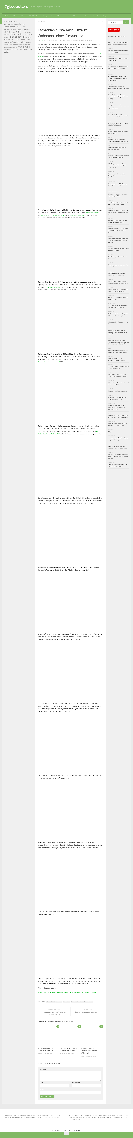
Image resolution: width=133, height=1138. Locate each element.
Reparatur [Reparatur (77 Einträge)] (29, 39)
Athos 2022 (41, 21)
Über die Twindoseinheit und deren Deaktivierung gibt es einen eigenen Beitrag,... (118, 456)
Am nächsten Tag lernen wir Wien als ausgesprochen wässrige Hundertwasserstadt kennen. (70, 992)
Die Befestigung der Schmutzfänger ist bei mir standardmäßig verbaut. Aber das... (118, 240)
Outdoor (7, 16)
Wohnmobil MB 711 (57, 16)
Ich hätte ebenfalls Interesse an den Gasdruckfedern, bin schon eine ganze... (118, 68)
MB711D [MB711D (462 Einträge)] (21, 31)
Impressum (77, 1130)
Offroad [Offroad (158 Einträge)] (13, 34)
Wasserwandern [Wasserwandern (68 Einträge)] (26, 44)
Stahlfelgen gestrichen (79, 215)
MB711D (53, 1001)
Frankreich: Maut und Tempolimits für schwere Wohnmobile (89, 1050)
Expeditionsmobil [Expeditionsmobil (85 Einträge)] (19, 27)
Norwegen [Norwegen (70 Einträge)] (6, 34)
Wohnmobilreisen (88, 1001)
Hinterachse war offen (92, 212)
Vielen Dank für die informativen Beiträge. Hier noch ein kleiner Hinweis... (117, 176)
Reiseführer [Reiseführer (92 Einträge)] (27, 37)
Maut (48, 1001)
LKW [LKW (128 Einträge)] (22, 29)
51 (79, 1026)
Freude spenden (114, 29)
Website (42, 1089)
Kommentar (43, 1069)
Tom (42, 40)
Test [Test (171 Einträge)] (21, 42)
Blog (104, 16)
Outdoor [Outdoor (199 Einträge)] (20, 34)
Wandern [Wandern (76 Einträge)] (9, 44)
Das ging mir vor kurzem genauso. (117, 391)
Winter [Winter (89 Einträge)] (15, 47)
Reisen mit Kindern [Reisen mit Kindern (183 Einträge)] (12, 39)
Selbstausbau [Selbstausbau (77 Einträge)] (8, 42)
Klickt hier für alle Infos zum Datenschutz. (47, 1117)
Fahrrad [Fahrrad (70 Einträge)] (26, 27)
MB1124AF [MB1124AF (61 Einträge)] (29, 32)
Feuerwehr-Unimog (45, 56)
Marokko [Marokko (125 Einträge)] (27, 29)
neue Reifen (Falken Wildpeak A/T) (53, 215)
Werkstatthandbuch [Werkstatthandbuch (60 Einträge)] (8, 47)
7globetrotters (16, 6)
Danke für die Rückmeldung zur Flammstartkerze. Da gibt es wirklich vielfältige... (118, 97)
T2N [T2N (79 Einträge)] (18, 42)
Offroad (15, 16)
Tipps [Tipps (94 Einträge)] (25, 42)
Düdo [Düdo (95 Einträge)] (24, 24)
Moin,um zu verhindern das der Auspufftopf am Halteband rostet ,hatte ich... (117, 332)
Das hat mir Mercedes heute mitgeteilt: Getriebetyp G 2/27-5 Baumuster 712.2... (117, 407)
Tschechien (79, 1001)
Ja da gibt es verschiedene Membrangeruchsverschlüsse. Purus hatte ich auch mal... (118, 107)
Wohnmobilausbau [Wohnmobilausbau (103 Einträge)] (10, 50)
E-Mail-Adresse (76, 1082)
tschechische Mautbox (54, 287)
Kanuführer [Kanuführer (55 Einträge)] (13, 29)
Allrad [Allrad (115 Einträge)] (9, 24)
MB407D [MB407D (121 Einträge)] (7, 32)
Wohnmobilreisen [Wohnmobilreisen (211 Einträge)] (24, 49)
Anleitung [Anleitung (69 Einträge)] (13, 24)
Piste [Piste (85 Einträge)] (30, 34)
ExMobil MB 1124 (72, 16)
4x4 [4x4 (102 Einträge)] (5, 24)
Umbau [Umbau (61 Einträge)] (5, 44)
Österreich (59, 1001)
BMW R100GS (33, 16)
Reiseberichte (66, 1001)
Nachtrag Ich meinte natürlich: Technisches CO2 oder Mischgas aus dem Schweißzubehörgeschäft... (118, 342)
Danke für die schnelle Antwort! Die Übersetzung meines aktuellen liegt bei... (118, 212)
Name (41, 1082)
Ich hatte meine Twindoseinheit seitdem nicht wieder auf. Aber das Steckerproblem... (117, 78)
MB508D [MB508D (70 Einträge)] (13, 32)
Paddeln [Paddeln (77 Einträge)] (26, 34)
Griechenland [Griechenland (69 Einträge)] (7, 29)
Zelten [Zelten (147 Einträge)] (6, 52)
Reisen (23, 16)
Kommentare (56, 1130)
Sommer (73, 1001)
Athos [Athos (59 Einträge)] (17, 24)
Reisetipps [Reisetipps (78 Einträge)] (23, 40)
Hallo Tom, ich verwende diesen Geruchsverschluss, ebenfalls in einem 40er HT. (117, 166)
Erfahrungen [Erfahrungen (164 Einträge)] (9, 27)
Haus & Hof (96, 16)
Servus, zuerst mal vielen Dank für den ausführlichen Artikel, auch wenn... (117, 186)
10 (101, 1026)
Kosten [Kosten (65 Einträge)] (18, 29)
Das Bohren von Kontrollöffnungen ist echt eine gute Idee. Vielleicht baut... (118, 230)
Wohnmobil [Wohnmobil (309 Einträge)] (24, 46)
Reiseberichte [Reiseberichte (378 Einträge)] (16, 36)
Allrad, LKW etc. (85, 16)
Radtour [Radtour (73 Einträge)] (6, 37)
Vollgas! (110, 432)
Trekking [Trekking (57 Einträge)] (29, 42)
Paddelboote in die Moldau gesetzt (50, 362)
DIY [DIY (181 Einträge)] (20, 24)
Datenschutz (67, 1130)
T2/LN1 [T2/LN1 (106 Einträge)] (14, 42)
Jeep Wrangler (44, 16)
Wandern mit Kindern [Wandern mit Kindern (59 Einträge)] (17, 44)
